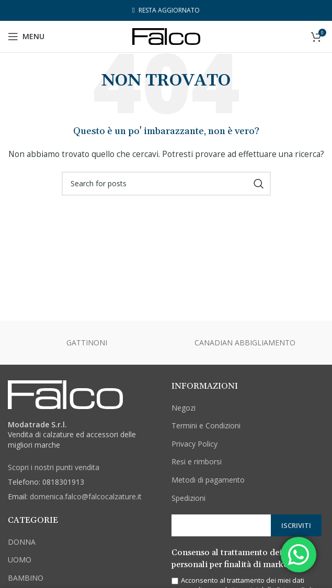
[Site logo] (166, 36)
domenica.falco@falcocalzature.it (86, 496)
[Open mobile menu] (26, 36)
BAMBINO (25, 578)
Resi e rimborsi (196, 461)
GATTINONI (86, 342)
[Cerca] (166, 184)
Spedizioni (188, 498)
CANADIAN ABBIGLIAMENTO (244, 342)
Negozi (183, 408)
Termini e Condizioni (206, 425)
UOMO (19, 560)
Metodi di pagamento (208, 480)
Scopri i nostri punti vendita (53, 467)
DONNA (22, 542)
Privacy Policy (194, 444)
